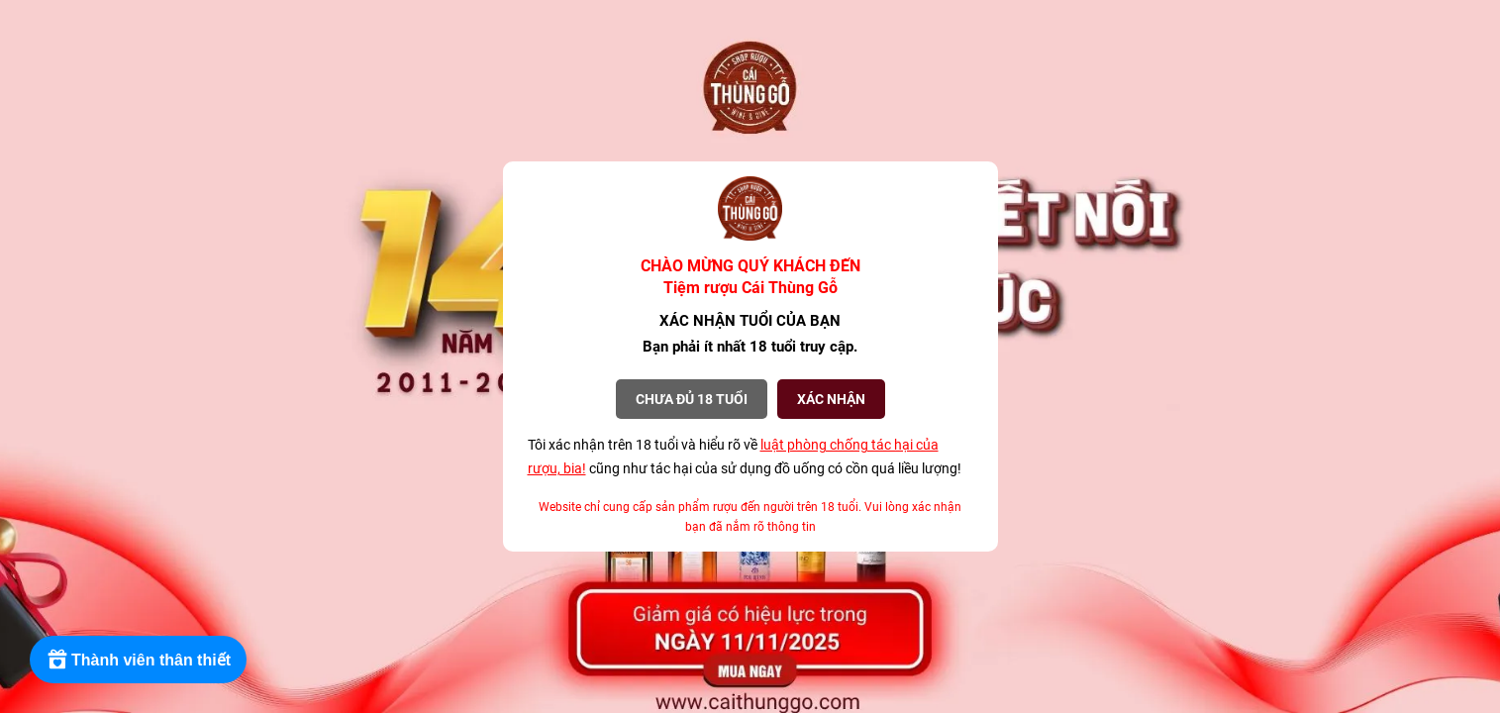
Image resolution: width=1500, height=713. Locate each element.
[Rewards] (138, 659)
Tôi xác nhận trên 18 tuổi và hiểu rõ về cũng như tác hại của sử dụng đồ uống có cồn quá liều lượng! (744, 456)
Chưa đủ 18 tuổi (692, 399)
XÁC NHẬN (831, 399)
